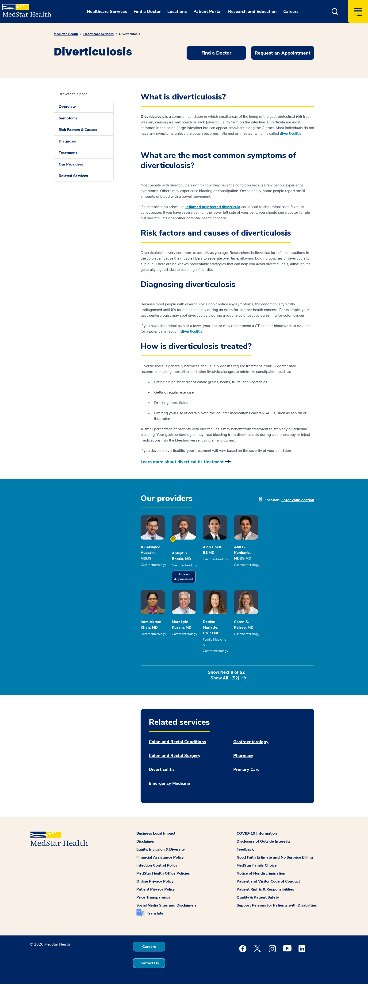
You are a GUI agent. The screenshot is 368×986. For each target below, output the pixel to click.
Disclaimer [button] (145, 843)
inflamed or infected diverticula (212, 206)
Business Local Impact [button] (155, 835)
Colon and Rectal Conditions (177, 744)
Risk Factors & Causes (78, 129)
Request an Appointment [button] (282, 53)
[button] (335, 11)
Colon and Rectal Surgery (174, 758)
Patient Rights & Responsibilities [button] (265, 891)
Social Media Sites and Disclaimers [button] (166, 907)
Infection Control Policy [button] (156, 867)
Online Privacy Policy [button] (155, 883)
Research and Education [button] (252, 11)
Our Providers (71, 164)
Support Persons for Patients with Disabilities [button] (277, 907)
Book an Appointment (202, 583)
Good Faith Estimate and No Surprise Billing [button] (275, 859)
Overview (67, 106)
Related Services (73, 175)
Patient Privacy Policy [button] (155, 891)
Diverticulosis (129, 34)
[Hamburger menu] (358, 11)
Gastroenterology (250, 744)
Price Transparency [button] (153, 899)
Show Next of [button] (227, 680)
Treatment (68, 152)
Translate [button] (155, 915)
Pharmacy (243, 758)
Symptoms (68, 118)
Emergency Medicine (169, 785)
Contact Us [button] (149, 965)
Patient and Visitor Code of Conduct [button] (268, 883)
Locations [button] (177, 11)
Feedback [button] (245, 851)
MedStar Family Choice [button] (257, 867)
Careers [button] (291, 11)
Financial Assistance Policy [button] (160, 859)
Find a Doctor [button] (147, 11)
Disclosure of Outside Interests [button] (264, 843)
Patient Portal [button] (207, 11)
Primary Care (246, 771)
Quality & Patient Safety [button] (258, 899)
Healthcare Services (98, 34)
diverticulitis (290, 133)
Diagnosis (67, 141)
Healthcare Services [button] (107, 11)
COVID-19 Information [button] (257, 835)
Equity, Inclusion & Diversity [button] (160, 851)
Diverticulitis (162, 771)
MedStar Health (66, 34)
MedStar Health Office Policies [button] (163, 875)
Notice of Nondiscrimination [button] (261, 875)
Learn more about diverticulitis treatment (182, 462)
